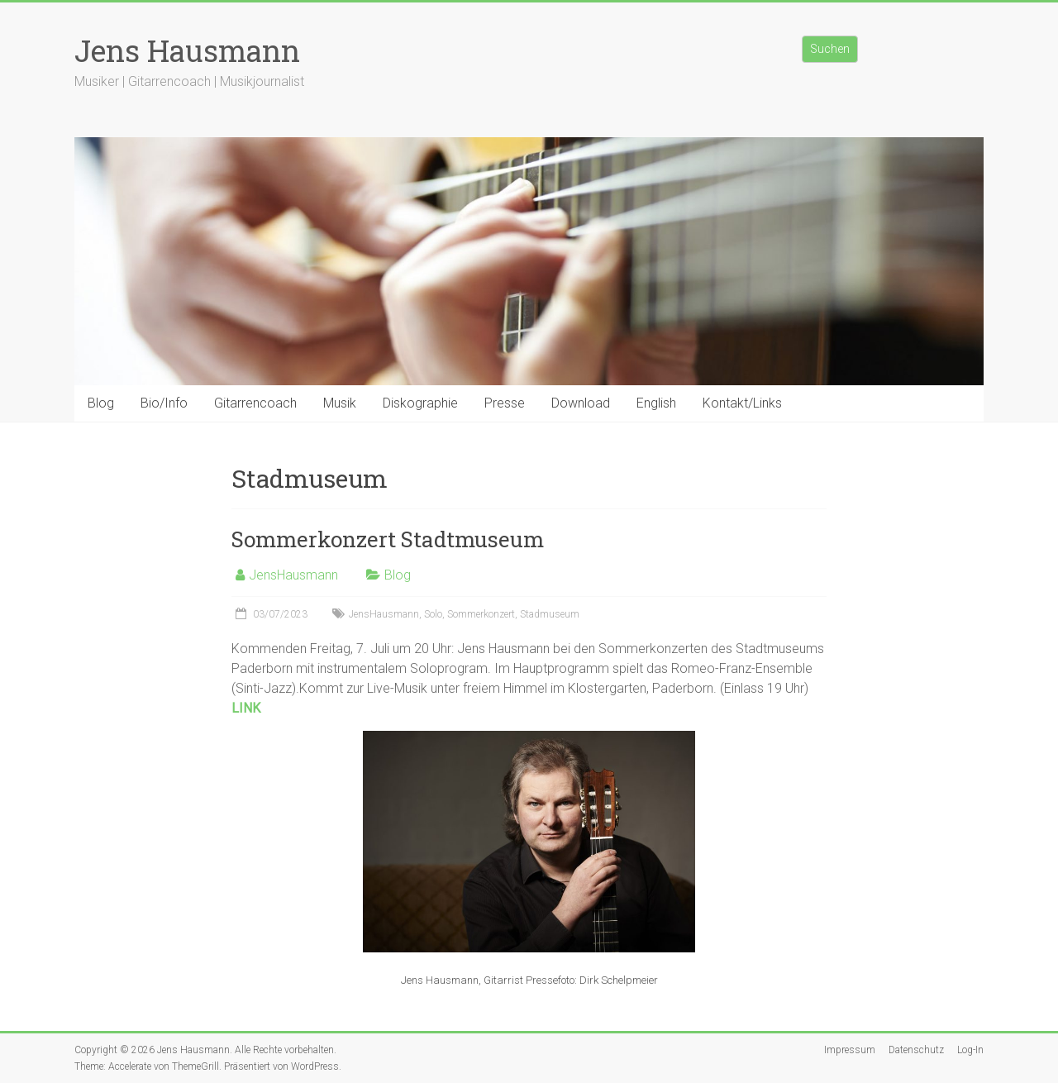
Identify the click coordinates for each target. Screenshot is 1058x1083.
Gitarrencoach (255, 403)
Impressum (849, 1050)
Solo (433, 614)
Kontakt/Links (742, 403)
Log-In (970, 1050)
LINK (245, 708)
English (656, 403)
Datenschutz (916, 1050)
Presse (504, 403)
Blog (101, 403)
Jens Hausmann (187, 50)
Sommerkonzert (481, 614)
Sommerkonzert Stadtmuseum (387, 539)
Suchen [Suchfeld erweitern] (830, 48)
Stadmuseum (549, 614)
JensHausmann (293, 575)
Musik (339, 403)
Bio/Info (164, 403)
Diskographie (420, 403)
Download (580, 403)
